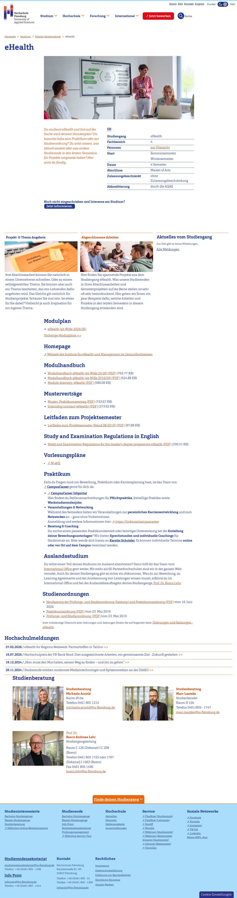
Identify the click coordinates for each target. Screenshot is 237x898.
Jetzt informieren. (60, 206)
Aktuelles (111, 816)
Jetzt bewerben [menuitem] (160, 16)
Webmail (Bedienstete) (158, 836)
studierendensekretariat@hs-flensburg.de (29, 865)
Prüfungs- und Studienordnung (69, 616)
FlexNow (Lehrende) (157, 820)
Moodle (149, 828)
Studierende (72, 811)
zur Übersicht (160, 147)
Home (173, 4)
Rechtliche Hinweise (107, 880)
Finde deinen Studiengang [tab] (119, 799)
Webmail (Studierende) (159, 832)
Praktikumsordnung (61, 611)
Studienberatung (78, 689)
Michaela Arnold (78, 694)
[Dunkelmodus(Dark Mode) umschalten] (223, 4)
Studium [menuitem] (46, 14)
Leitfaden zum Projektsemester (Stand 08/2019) (82, 425)
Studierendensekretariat (76, 828)
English (199, 4)
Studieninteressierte (22, 811)
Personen (111, 820)
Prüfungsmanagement (75, 832)
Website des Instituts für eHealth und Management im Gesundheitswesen (100, 354)
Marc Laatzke (186, 694)
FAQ (180, 4)
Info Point (68, 824)
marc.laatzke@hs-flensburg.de (198, 712)
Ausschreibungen (116, 828)
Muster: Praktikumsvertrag (67, 402)
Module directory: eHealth (66, 383)
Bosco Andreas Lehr (93, 735)
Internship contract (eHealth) (68, 406)
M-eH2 (55, 463)
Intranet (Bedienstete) (158, 844)
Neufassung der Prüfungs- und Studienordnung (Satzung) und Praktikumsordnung (105, 602)
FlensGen (151, 848)
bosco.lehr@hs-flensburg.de (86, 771)
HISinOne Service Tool (78, 836)
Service (148, 811)
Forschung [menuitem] (97, 14)
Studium (25, 36)
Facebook (195, 817)
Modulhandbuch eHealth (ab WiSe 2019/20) (79, 378)
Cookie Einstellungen (216, 894)
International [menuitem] (124, 14)
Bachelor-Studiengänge (19, 816)
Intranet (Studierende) (155, 840)
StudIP (149, 824)
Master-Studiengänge (48, 36)
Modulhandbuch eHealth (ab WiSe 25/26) (77, 373)
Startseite (10, 36)
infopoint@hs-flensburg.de (21, 882)
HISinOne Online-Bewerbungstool (27, 828)
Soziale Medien (104, 884)
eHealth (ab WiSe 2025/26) (67, 329)
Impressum (102, 865)
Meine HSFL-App (197, 837)
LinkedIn (195, 833)
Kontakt (189, 4)
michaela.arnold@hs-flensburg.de (90, 707)
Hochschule (115, 811)
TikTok (194, 829)
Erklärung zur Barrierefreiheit (113, 875)
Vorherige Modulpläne (62, 335)
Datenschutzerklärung (108, 870)
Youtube (195, 821)
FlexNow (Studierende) (159, 816)
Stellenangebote (115, 824)
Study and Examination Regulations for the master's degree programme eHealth (105, 444)
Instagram (196, 825)
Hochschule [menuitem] (71, 14)
